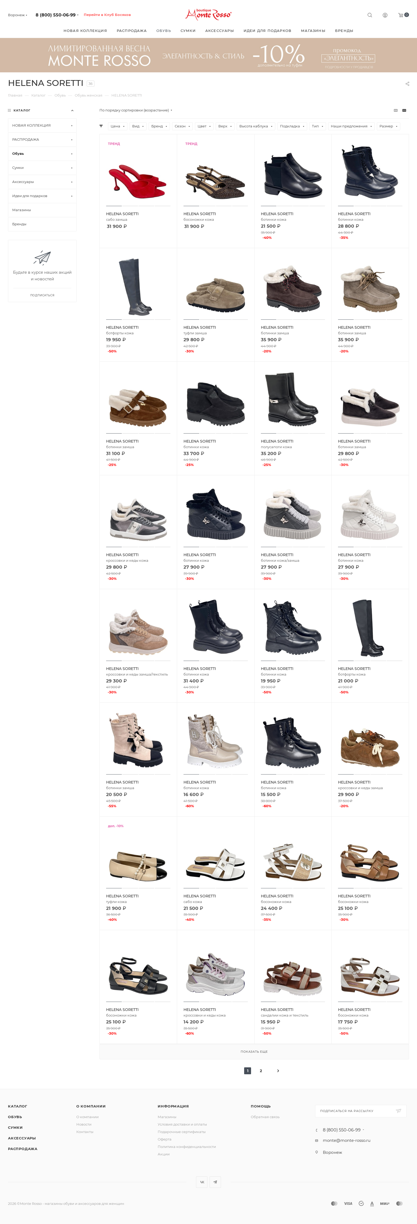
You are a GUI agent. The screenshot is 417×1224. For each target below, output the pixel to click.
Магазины (167, 1117)
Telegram (215, 1182)
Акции (164, 1154)
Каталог (17, 1106)
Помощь (261, 1106)
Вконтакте (201, 1182)
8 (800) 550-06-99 (56, 15)
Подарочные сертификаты (182, 1132)
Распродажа (22, 1149)
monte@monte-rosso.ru (346, 1140)
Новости (83, 1124)
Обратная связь (265, 1117)
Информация (173, 1106)
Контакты (84, 1132)
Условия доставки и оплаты (182, 1124)
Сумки (15, 1127)
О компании (91, 1106)
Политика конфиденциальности (187, 1146)
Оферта (165, 1139)
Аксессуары (22, 1138)
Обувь (15, 1117)
